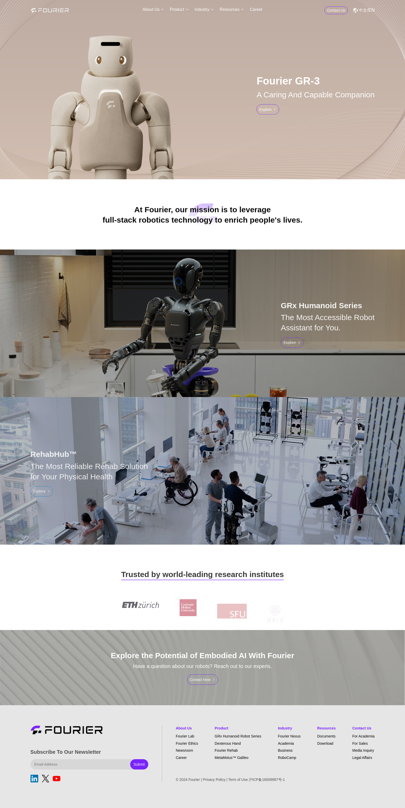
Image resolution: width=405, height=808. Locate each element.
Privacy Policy (214, 780)
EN (371, 10)
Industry (201, 10)
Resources (229, 10)
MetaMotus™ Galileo (231, 758)
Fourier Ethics (187, 743)
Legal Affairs (362, 758)
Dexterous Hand (228, 743)
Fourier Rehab (226, 750)
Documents (326, 736)
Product (177, 10)
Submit (139, 764)
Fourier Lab (185, 736)
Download (325, 743)
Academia (286, 743)
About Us (151, 10)
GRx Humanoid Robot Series (238, 736)
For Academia (363, 736)
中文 (363, 10)
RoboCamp (287, 758)
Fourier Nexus (289, 736)
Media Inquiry (363, 750)
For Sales (360, 743)
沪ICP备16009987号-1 (267, 780)
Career (256, 10)
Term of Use (238, 780)
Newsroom (184, 750)
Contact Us (361, 728)
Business (285, 750)
